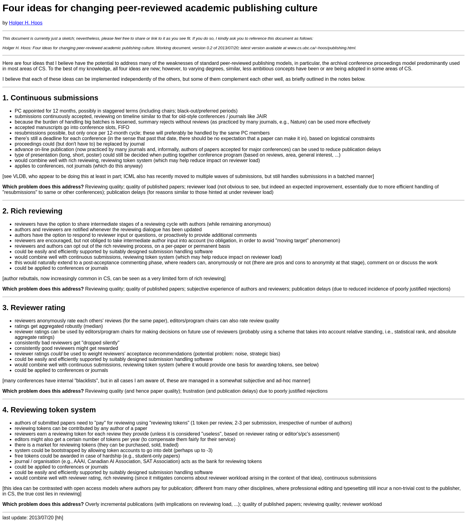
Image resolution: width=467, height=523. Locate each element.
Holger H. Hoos (25, 22)
